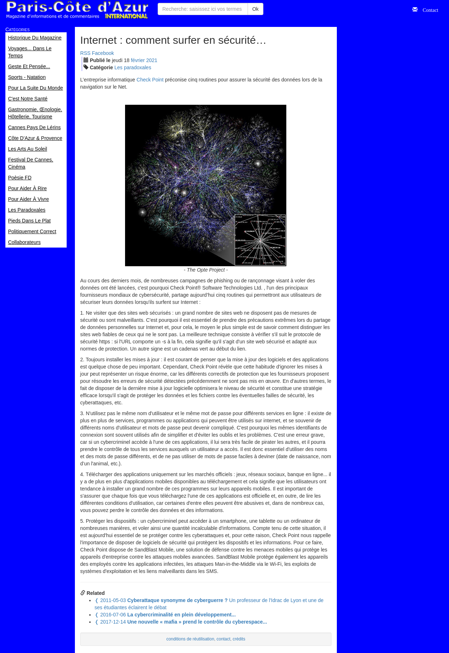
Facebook (103, 53)
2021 (151, 60)
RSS (85, 53)
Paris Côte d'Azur (77, 10)
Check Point (150, 80)
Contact (427, 9)
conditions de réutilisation (190, 639)
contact (223, 639)
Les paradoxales (132, 67)
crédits (239, 639)
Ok (255, 9)
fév (138, 60)
